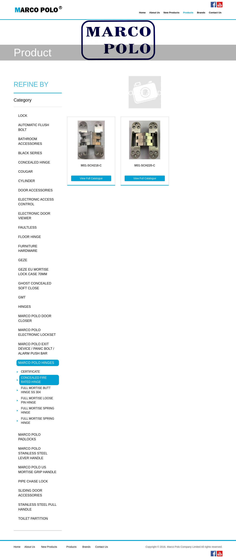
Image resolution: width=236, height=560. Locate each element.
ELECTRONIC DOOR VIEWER (34, 216)
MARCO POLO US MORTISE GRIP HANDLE (37, 469)
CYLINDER (26, 181)
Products (188, 12)
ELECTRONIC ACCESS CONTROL (36, 202)
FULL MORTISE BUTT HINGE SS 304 (36, 390)
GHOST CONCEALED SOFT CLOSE (34, 286)
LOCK (22, 115)
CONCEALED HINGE (34, 162)
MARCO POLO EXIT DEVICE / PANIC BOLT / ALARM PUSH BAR (36, 348)
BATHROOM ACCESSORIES (30, 141)
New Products (171, 12)
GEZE (22, 260)
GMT (22, 297)
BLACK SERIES (30, 153)
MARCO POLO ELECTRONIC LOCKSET (37, 332)
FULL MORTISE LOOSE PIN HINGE (37, 400)
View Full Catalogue (91, 178)
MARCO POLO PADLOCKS (29, 437)
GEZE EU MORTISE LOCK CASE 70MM (33, 272)
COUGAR (25, 171)
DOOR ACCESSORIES (35, 190)
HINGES (24, 307)
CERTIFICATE (30, 371)
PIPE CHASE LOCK (33, 481)
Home (142, 12)
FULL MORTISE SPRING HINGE (37, 410)
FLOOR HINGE (29, 237)
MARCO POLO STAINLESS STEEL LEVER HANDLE (32, 453)
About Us (154, 12)
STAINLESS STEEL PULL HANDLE (37, 507)
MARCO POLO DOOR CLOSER (34, 318)
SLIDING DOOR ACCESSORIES (30, 493)
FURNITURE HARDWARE (27, 248)
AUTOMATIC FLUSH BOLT (33, 127)
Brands (201, 12)
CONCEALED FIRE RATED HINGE (34, 379)
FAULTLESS (27, 227)
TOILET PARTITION (33, 518)
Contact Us (215, 12)
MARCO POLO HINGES (36, 363)
